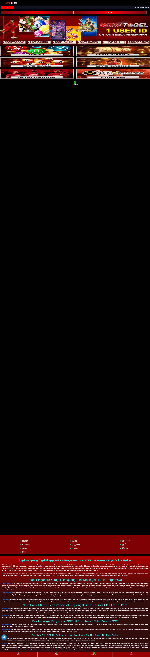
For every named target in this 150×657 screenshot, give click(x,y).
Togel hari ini (6, 599)
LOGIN (110, 12)
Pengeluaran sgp (7, 624)
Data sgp (4, 643)
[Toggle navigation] (2, 3)
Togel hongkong (6, 592)
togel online (63, 565)
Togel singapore (6, 583)
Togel (3, 573)
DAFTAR (37, 12)
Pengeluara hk (6, 629)
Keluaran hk (5, 608)
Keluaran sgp (6, 615)
